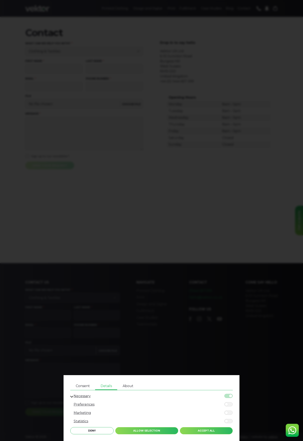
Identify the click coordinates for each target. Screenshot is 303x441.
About (128, 386)
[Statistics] (228, 421)
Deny (92, 430)
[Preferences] (228, 404)
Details (106, 386)
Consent (83, 386)
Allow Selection (146, 430)
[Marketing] (228, 413)
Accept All (206, 430)
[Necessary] (228, 396)
